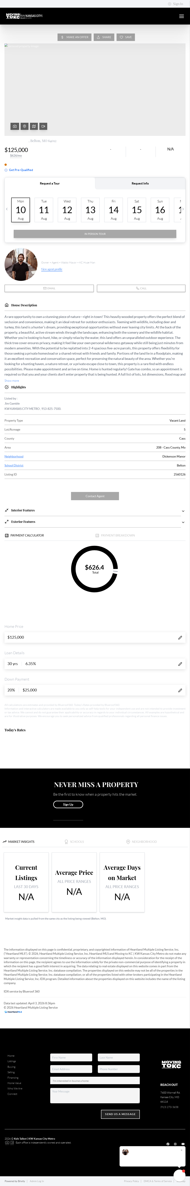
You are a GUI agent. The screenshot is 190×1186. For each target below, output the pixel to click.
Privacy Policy (131, 1181)
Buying (11, 1066)
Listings (11, 1061)
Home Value (14, 1083)
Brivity (21, 1181)
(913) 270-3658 (169, 1107)
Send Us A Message (120, 1114)
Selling (11, 1072)
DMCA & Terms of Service (158, 1181)
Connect (12, 1093)
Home (10, 1055)
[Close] (181, 1150)
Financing (12, 1077)
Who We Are (14, 1088)
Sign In (175, 4)
